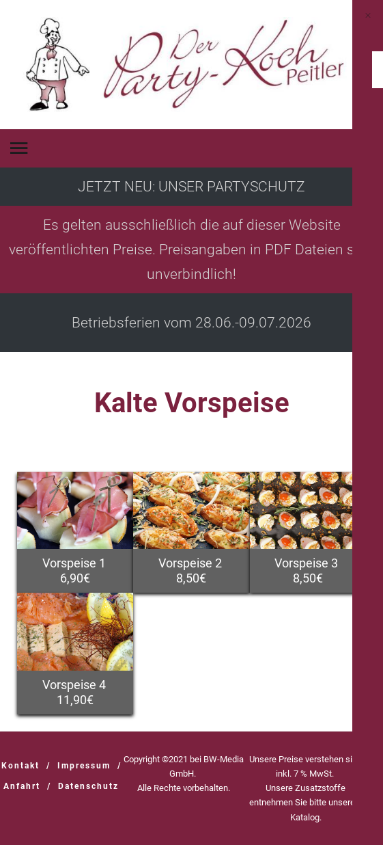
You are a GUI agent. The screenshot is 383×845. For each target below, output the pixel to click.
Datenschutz (88, 786)
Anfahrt (21, 786)
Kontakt (20, 765)
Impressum (84, 765)
